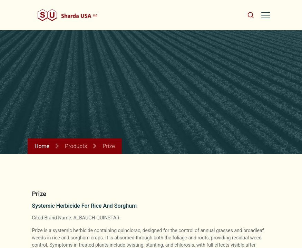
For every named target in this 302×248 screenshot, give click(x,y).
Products (76, 146)
